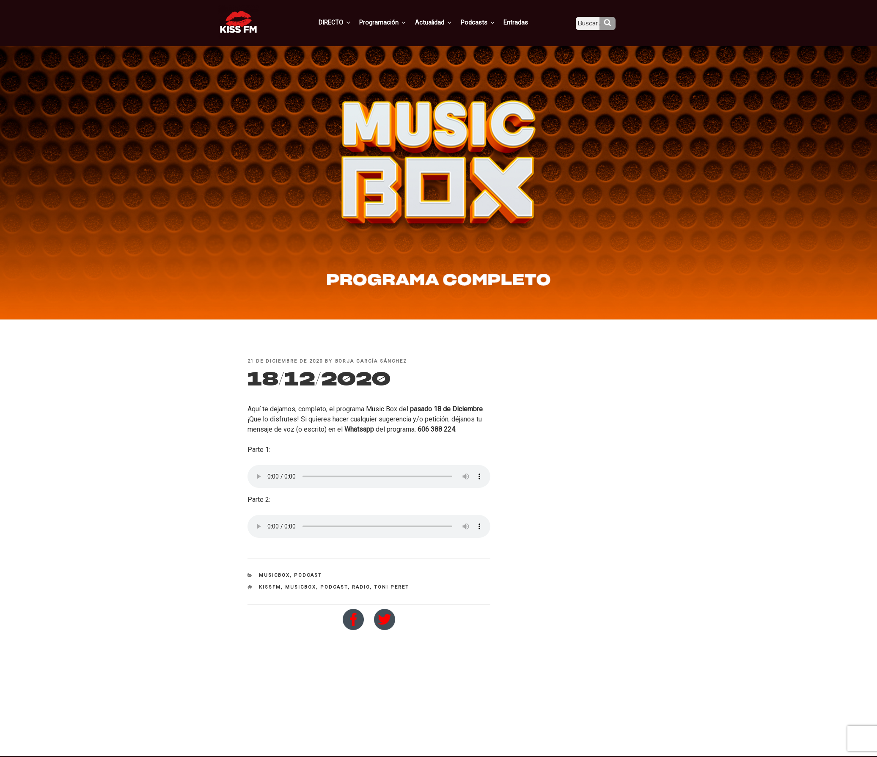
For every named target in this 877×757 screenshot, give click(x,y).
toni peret (391, 587)
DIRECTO (348, 22)
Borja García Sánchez (371, 361)
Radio (361, 587)
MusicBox (274, 575)
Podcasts (486, 22)
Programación (395, 22)
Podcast (308, 575)
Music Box (381, 409)
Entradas (523, 22)
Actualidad (444, 22)
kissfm (270, 587)
